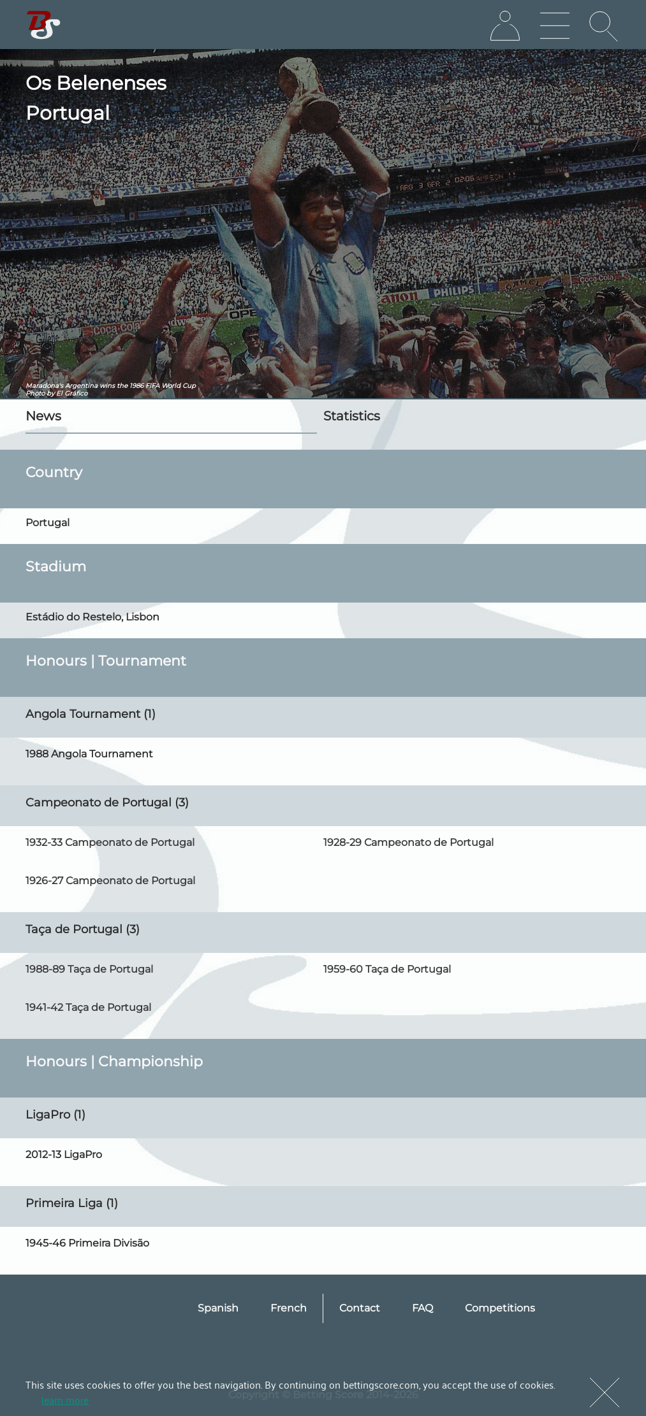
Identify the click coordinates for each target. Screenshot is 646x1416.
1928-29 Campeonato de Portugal (408, 842)
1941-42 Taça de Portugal (88, 1007)
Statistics (351, 416)
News (43, 416)
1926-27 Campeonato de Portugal (110, 881)
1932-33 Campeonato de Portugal (110, 842)
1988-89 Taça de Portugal (89, 969)
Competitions (500, 1308)
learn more (65, 1399)
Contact (359, 1308)
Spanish (218, 1308)
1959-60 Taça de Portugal (387, 969)
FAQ (422, 1308)
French (288, 1308)
